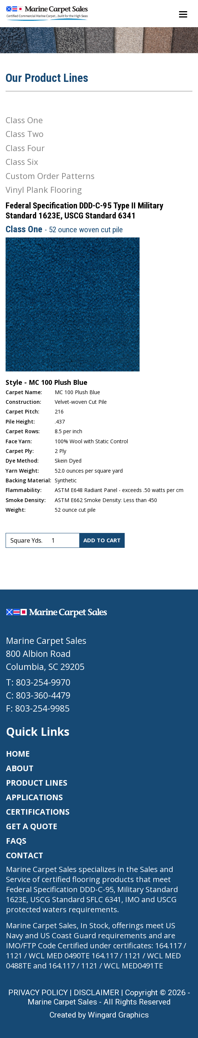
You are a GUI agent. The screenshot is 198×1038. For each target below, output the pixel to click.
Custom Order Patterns (50, 175)
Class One (24, 120)
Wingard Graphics (118, 1014)
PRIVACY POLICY (38, 992)
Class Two (25, 133)
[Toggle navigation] (183, 13)
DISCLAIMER (96, 992)
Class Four (25, 148)
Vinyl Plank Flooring (44, 189)
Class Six (22, 161)
